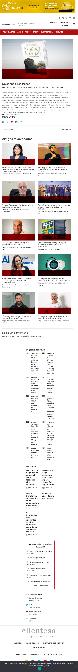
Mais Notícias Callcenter (61, 211)
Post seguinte (67, 130)
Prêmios (28, 32)
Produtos (40, 285)
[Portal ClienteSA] (27, 612)
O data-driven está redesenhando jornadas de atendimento (53, 317)
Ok (39, 669)
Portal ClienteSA (35, 612)
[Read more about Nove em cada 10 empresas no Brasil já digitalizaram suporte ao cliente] (54, 154)
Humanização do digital (37, 558)
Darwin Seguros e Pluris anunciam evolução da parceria (17, 206)
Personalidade (9, 32)
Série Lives (59, 32)
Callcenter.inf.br (32, 643)
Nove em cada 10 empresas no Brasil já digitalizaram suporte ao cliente (53, 169)
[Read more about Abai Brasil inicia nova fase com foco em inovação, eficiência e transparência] (18, 265)
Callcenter (65, 22)
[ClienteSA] (27, 618)
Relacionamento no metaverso (40, 581)
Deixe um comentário (40, 87)
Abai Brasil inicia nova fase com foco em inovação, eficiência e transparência (16, 280)
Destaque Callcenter (15, 174)
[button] (74, 24)
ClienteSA (54, 22)
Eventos (36, 32)
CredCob (66, 25)
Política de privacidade (53, 654)
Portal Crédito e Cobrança (53, 643)
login (18, 336)
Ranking (19, 32)
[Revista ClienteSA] (27, 598)
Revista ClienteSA (35, 598)
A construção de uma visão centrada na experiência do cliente (50, 385)
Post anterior (7, 130)
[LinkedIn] (16, 122)
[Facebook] (3, 122)
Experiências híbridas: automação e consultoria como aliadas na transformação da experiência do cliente (50, 433)
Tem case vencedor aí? (48, 494)
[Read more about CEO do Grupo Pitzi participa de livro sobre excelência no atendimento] (54, 229)
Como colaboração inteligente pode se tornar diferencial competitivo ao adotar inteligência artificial (50, 407)
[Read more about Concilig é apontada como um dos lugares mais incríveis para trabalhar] (54, 192)
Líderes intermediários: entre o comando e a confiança (16, 317)
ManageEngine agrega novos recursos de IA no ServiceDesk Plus (54, 280)
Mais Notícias (26, 209)
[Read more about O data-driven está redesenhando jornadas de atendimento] (54, 303)
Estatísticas (25, 174)
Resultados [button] (44, 586)
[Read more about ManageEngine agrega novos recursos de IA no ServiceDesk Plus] (54, 265)
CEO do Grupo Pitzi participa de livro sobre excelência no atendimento (53, 245)
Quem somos (21, 654)
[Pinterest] (12, 122)
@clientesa (33, 605)
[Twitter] (7, 122)
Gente (10, 247)
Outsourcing (6, 211)
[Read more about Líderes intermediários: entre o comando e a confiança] (18, 303)
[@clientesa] (27, 605)
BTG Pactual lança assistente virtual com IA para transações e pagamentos (48, 477)
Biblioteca (20, 87)
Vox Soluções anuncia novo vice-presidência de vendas (17, 244)
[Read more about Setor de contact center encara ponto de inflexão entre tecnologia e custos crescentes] (18, 154)
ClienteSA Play (47, 32)
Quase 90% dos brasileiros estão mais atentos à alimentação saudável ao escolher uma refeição (34, 433)
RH (39, 213)
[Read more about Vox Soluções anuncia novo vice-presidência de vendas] (18, 229)
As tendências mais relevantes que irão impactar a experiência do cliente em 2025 (31, 522)
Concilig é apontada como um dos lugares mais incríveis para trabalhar (54, 207)
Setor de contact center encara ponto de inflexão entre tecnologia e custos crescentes (18, 169)
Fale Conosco (35, 654)
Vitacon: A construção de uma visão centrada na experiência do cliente (35, 385)
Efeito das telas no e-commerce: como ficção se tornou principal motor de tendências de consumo (50, 364)
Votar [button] (35, 586)
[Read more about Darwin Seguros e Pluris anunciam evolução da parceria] (18, 192)
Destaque (53, 321)
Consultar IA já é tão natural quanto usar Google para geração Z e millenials (34, 404)
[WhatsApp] (21, 122)
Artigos (4, 321)
